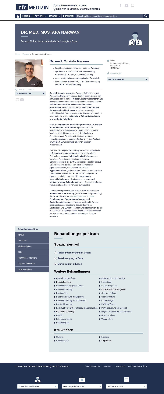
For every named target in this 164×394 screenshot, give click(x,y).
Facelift (59, 315)
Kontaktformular (24, 93)
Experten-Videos (25, 269)
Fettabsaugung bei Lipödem (113, 278)
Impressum (107, 366)
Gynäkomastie (62, 341)
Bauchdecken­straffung (65, 278)
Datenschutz (120, 366)
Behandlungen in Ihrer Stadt (73, 386)
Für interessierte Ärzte (137, 366)
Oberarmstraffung (108, 293)
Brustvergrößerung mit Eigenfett (70, 297)
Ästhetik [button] (40, 18)
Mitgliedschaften (24, 246)
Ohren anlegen (107, 300)
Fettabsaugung (62, 323)
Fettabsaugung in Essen (71, 258)
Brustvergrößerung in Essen (82, 196)
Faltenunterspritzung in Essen (74, 252)
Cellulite (59, 337)
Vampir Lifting (107, 319)
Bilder (20, 252)
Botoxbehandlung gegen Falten (69, 286)
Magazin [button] (54, 18)
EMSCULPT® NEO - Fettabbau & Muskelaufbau (77, 308)
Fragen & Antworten (26, 264)
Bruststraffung (62, 293)
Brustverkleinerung (64, 304)
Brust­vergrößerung (64, 289)
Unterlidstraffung (108, 315)
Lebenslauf (22, 240)
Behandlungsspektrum (28, 229)
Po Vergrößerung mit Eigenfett (114, 308)
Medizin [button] (27, 18)
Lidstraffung (106, 282)
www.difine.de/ (115, 73)
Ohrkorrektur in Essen (70, 264)
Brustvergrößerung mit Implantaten (71, 300)
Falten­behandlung (64, 319)
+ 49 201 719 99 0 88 (26, 89)
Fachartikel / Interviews (27, 258)
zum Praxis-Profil (116, 79)
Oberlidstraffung (108, 297)
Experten (68, 18)
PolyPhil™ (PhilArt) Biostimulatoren (116, 312)
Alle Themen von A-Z (115, 386)
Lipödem (105, 337)
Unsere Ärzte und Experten (29, 386)
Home (17, 54)
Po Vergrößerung (108, 304)
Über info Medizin (92, 366)
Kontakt (21, 235)
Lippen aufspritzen (109, 286)
